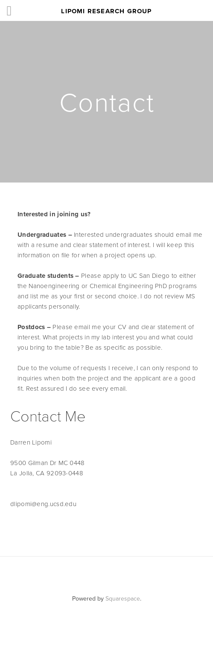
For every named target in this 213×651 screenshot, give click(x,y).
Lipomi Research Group (106, 11)
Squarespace (122, 598)
